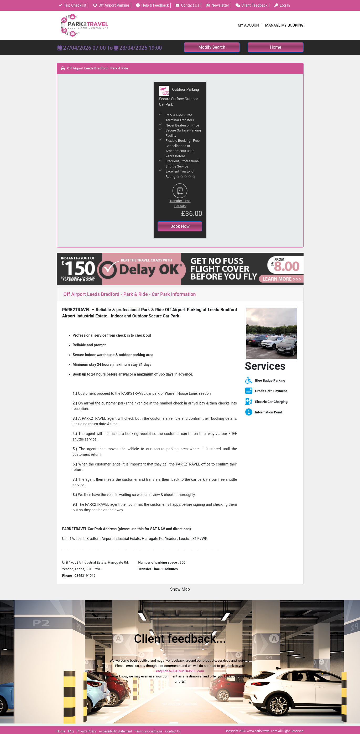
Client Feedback (252, 5)
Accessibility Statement (115, 731)
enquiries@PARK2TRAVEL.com (180, 671)
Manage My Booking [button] (284, 25)
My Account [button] (249, 25)
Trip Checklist (72, 5)
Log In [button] (282, 5)
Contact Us (187, 5)
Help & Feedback (152, 5)
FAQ (71, 731)
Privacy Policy (86, 731)
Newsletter (217, 5)
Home (61, 731)
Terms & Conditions (149, 731)
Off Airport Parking (111, 5)
